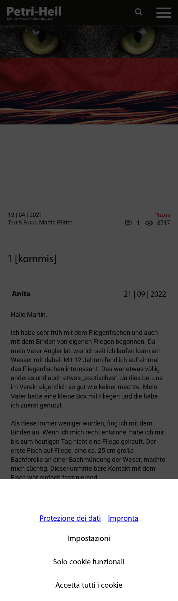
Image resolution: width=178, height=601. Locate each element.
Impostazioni (89, 539)
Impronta (123, 519)
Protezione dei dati (70, 519)
